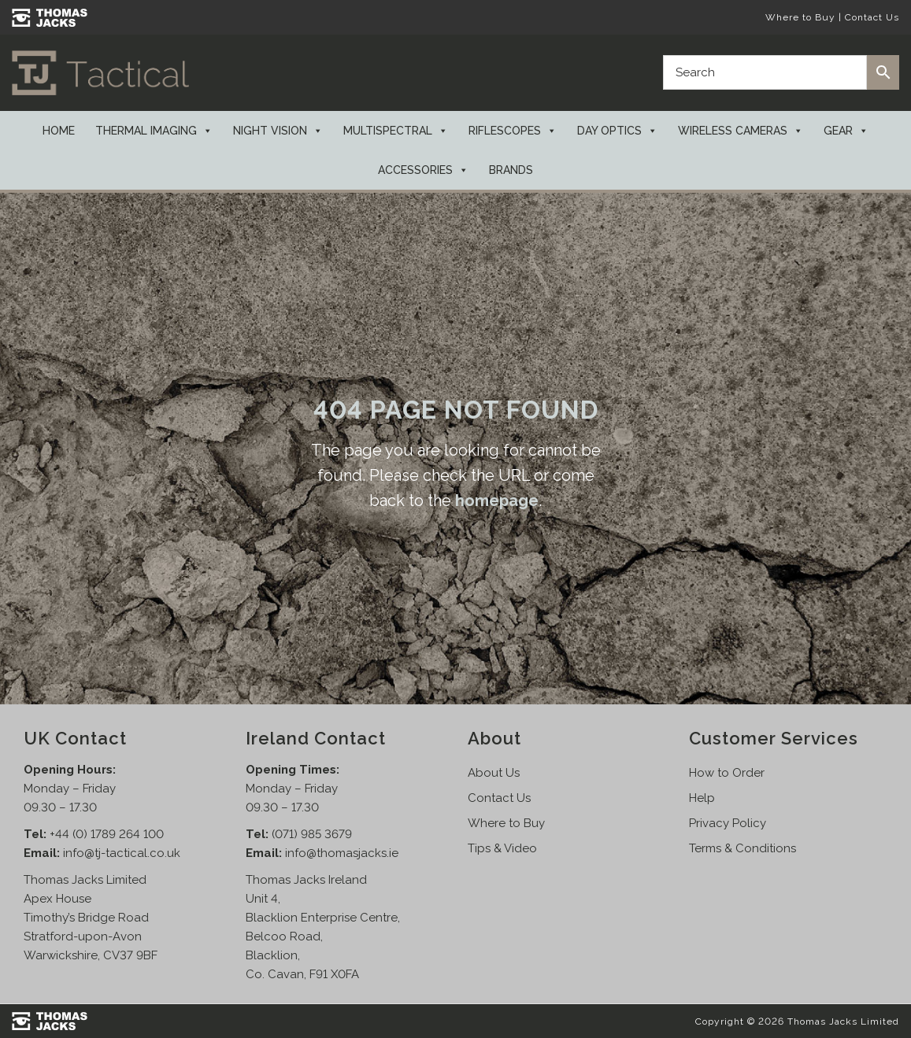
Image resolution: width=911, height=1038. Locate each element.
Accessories (423, 170)
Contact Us (872, 17)
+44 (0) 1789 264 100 (107, 834)
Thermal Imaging (154, 130)
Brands (511, 170)
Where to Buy (800, 17)
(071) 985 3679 (312, 834)
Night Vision (278, 130)
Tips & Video (502, 848)
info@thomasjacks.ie (341, 853)
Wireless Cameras (740, 130)
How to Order (727, 773)
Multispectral (395, 130)
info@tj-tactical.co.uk (121, 853)
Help (702, 798)
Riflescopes (512, 130)
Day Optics (617, 130)
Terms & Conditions (742, 848)
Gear (846, 130)
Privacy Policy (727, 823)
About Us (494, 773)
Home (59, 130)
